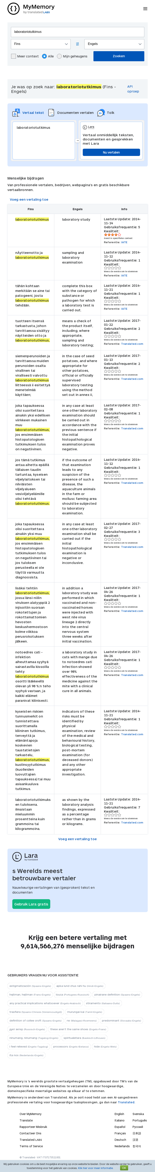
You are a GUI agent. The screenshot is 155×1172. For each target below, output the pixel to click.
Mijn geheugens (72, 56)
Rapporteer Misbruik (33, 1126)
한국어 (137, 1146)
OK (124, 1168)
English (119, 1114)
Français (120, 1133)
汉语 (135, 1139)
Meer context (25, 56)
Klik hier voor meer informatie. (95, 1168)
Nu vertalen (111, 152)
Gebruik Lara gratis (31, 904)
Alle (48, 56)
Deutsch (120, 1139)
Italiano (120, 1120)
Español (120, 1126)
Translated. (126, 1102)
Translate (26, 1120)
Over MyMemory (30, 1114)
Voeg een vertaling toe (29, 199)
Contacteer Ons (30, 1133)
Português (140, 1120)
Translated (31, 1139)
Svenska (138, 1114)
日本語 (137, 1133)
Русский (138, 1126)
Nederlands (122, 1146)
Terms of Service (31, 1146)
